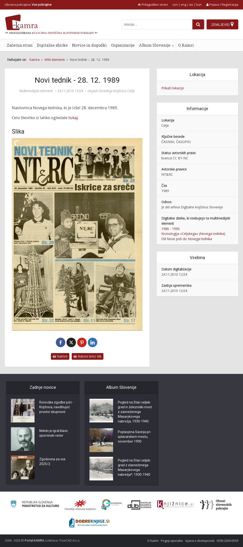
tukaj (73, 117)
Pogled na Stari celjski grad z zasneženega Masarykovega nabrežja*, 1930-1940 (134, 467)
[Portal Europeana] (112, 505)
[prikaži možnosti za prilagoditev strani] (153, 4)
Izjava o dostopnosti (199, 540)
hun (199, 4)
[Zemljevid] (222, 24)
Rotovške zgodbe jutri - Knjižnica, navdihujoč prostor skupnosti (56, 407)
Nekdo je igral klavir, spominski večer (53, 433)
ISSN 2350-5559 (227, 540)
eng (183, 4)
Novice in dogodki (89, 45)
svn (175, 4)
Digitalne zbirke (52, 45)
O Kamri (186, 45)
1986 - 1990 (170, 228)
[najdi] (198, 24)
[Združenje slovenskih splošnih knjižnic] (175, 505)
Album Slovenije (154, 45)
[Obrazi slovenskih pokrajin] (216, 505)
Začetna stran (20, 45)
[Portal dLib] (140, 505)
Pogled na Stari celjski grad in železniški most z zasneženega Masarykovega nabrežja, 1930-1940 (135, 411)
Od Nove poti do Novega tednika (186, 239)
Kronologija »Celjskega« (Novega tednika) (193, 233)
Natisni (60, 356)
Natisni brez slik (88, 356)
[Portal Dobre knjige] (89, 522)
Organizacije (123, 45)
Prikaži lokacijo (172, 88)
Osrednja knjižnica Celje (116, 91)
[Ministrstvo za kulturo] (34, 505)
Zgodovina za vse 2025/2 (52, 461)
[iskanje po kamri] (156, 24)
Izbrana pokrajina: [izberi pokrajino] (28, 4)
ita (191, 4)
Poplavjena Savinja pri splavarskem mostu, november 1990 (134, 436)
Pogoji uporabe (172, 540)
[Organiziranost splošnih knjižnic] (80, 505)
